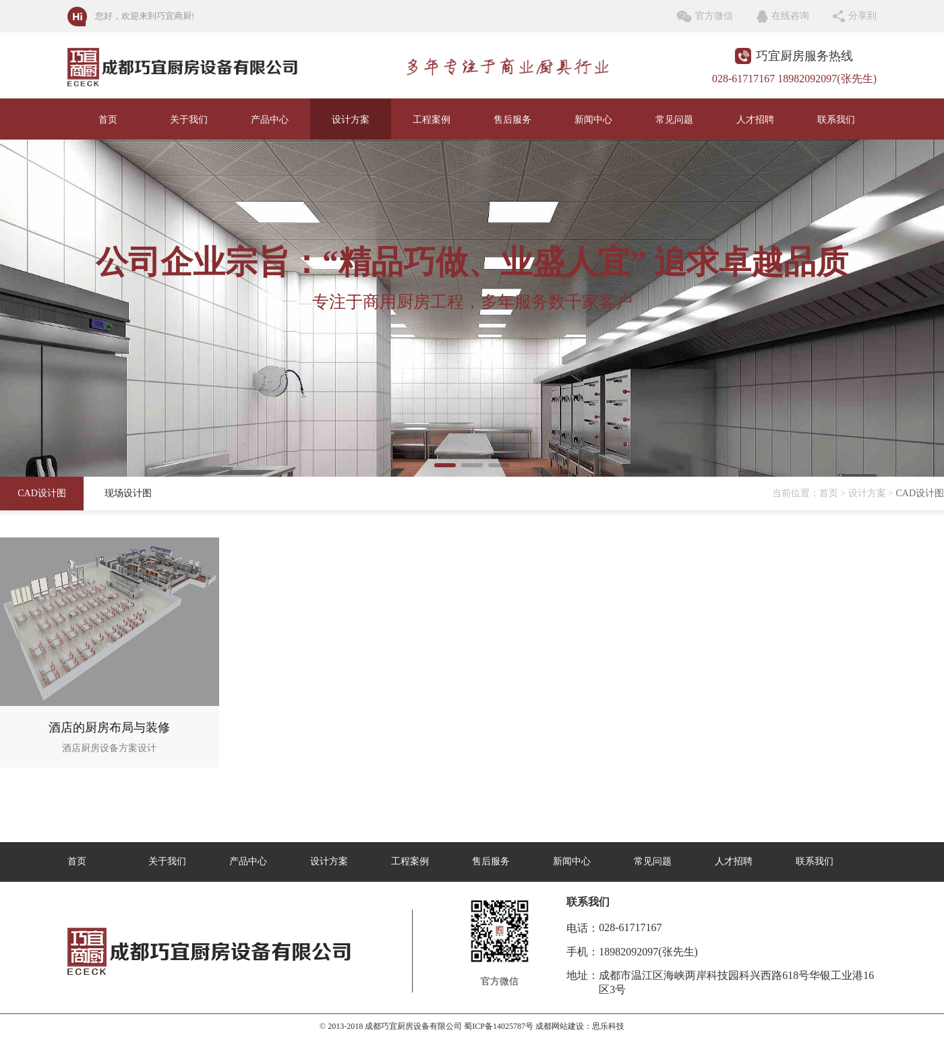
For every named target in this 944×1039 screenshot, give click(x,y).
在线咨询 (790, 16)
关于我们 (189, 120)
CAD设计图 (42, 493)
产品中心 (270, 120)
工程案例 (431, 120)
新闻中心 (593, 120)
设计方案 (351, 120)
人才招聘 (755, 120)
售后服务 (512, 120)
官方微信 (714, 16)
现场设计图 (128, 493)
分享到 (862, 16)
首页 (107, 120)
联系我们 (836, 120)
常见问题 (674, 120)
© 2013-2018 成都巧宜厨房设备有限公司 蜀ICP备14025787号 (426, 1026)
